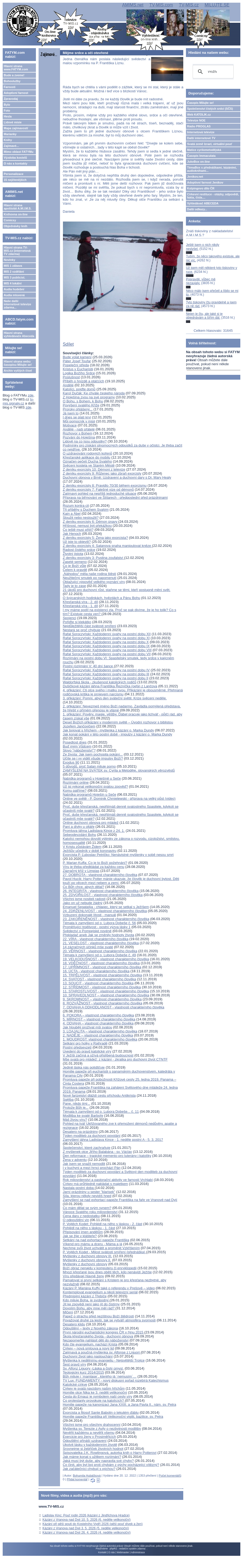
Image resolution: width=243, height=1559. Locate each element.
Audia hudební (14, 289)
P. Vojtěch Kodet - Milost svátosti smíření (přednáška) (104, 1252)
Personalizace (13, 174)
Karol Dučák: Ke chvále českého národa (94, 393)
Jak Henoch (72, 534)
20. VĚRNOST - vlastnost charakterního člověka (100, 951)
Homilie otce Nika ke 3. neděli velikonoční (95, 1392)
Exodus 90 (71, 762)
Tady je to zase (74, 586)
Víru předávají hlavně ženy (83, 1276)
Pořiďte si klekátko (77, 622)
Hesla (8, 116)
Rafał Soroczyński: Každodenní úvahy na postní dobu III (106, 674)
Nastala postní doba (79, 1188)
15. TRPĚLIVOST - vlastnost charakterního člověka (102, 975)
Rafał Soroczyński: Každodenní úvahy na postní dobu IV (106, 670)
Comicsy (10, 220)
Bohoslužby (12, 81)
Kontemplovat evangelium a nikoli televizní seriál (100, 1292)
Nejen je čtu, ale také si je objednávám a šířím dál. (204, 315)
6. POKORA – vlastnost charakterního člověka (98, 1015)
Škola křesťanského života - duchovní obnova (98, 1336)
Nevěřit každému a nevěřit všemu (88, 1433)
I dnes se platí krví (77, 417)
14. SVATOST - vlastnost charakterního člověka (99, 979)
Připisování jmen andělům (83, 1232)
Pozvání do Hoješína (79, 437)
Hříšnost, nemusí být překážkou (87, 526)
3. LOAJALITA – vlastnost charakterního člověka (100, 1031)
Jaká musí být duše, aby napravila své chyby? (98, 1461)
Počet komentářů (170, 1475)
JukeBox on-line (198, 161)
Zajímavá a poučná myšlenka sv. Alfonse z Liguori (102, 1352)
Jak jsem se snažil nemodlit (84, 1164)
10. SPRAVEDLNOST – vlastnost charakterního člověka (106, 995)
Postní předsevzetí (77, 1047)
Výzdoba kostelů (15, 157)
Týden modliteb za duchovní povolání (91, 1136)
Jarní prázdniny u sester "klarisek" (89, 1192)
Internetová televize (200, 132)
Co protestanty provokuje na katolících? (94, 1400)
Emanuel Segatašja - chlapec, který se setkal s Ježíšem (106, 907)
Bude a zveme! (14, 75)
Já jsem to (70, 413)
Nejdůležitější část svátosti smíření (89, 626)
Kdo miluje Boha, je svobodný (86, 1300)
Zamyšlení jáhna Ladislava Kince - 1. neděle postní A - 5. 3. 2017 (113, 1140)
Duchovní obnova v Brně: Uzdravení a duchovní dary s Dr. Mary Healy (117, 477)
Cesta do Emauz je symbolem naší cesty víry (97, 1396)
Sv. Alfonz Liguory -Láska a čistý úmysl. (93, 1368)
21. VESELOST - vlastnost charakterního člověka (101, 943)
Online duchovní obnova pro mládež (90, 823)
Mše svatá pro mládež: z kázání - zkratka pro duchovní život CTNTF (115, 1059)
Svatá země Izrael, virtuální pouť (209, 144)
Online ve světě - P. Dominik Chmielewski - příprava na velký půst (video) (119, 798)
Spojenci (69, 618)
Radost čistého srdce (79, 550)
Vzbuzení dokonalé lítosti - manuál (89, 915)
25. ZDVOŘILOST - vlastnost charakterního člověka (103, 895)
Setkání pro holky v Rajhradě (85, 1043)
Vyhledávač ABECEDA (202, 203)
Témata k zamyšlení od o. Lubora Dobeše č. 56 (99, 923)
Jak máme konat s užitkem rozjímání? (92, 1457)
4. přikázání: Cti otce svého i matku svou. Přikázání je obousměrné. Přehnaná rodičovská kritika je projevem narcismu (123, 692)
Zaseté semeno (75, 562)
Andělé (68, 385)
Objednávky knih (15, 226)
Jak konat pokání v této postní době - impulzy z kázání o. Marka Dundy (117, 734)
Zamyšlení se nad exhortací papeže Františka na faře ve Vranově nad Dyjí (120, 1200)
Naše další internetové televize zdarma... (17, 304)
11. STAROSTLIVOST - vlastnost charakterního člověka (106, 991)
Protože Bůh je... (75, 1108)
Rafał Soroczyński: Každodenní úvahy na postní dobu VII (107, 654)
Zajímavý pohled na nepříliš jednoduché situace (99, 493)
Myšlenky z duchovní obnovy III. (87, 1256)
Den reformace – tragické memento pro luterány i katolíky (107, 1156)
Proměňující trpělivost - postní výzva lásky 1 (96, 927)
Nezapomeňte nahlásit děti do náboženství (96, 1340)
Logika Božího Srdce (79, 373)
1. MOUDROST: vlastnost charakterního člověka (100, 1039)
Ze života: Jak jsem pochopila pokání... (93, 754)
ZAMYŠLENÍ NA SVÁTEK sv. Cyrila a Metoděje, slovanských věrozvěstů (119, 770)
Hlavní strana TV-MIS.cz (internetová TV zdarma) (17, 251)
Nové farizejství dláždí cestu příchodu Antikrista (99, 1095)
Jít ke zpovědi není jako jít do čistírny (91, 1304)
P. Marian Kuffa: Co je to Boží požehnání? (95, 863)
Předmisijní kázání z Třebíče (85, 1296)
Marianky (10, 134)
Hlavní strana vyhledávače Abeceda (19, 334)
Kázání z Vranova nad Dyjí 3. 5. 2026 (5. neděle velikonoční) (86, 1528)
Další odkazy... (197, 209)
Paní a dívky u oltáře (79, 827)
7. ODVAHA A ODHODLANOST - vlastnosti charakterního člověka (113, 1007)
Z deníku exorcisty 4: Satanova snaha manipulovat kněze (107, 546)
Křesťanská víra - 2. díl (80, 602)
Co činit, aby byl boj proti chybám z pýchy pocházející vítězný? (111, 1465)
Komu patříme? (75, 790)
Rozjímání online (76, 782)
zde (30, 395)
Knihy (8, 140)
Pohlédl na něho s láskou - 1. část (89, 1228)
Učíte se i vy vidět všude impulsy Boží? (93, 758)
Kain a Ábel (72, 514)
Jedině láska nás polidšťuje (84, 1067)
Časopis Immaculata (201, 155)
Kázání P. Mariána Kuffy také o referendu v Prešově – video (109, 1288)
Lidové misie (13, 122)
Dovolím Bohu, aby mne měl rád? (89, 1308)
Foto (7, 110)
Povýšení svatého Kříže (81, 405)
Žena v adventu (75, 1160)
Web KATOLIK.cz (199, 114)
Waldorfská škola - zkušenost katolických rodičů (99, 682)
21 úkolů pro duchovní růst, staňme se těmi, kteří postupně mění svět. (116, 590)
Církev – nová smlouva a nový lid (88, 1348)
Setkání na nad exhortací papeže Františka (96, 1240)
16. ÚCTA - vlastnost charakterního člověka (96, 971)
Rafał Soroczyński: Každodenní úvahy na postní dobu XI (106, 638)
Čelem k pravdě (75, 570)
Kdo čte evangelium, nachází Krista (90, 1344)
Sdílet (68, 344)
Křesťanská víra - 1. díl (80, 606)
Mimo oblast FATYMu (18, 151)
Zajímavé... (11, 145)
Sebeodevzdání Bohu (79, 835)
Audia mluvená (14, 295)
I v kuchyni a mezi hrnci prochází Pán (91, 1168)
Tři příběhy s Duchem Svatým (86, 510)
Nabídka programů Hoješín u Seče (89, 794)
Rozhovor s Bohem (77, 433)
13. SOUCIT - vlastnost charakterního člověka (98, 983)
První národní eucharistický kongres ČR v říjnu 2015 (103, 1332)
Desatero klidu (74, 1324)
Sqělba (68, 1099)
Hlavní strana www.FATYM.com (16, 67)
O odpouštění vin (76, 1220)
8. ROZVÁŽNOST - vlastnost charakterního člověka (102, 1003)
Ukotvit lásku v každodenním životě (90, 1445)
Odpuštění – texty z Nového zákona (90, 1328)
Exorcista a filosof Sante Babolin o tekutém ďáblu (101, 1413)
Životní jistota (73, 554)
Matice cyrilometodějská (204, 149)
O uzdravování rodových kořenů (87, 453)
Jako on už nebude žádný (82, 903)
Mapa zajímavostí (16, 128)
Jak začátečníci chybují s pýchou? (89, 1469)
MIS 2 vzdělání (14, 271)
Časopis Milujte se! (200, 102)
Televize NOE (196, 120)
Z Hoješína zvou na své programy (89, 397)
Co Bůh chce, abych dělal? (83, 887)
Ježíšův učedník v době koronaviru (89, 851)
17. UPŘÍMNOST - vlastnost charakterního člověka (102, 967)
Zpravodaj (11, 98)
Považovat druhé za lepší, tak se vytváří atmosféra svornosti (109, 1320)
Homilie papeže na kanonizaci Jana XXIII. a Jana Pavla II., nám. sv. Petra (119, 1404)
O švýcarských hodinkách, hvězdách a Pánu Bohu (101, 598)
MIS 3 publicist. (14, 277)
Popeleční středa (76, 365)
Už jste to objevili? (77, 542)
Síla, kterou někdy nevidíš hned (87, 1196)
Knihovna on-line (16, 214)
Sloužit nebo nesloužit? (81, 518)
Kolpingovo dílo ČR (200, 188)
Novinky (9, 259)
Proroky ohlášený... (77, 409)
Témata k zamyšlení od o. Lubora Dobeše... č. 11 (101, 1112)
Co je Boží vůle (74, 566)
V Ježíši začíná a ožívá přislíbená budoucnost (98, 1055)
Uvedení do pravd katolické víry (87, 1051)
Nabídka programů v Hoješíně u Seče (92, 778)
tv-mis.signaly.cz (18, 401)
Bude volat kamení (77, 357)
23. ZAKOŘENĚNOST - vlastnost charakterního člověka (106, 919)
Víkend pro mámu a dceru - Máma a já (92, 1244)
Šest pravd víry (74, 1364)
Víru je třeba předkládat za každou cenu (93, 867)
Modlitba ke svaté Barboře (83, 1116)
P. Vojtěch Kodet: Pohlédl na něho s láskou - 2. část (102, 1224)
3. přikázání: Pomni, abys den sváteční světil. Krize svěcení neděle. (115, 698)
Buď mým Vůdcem (77, 746)
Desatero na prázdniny (80, 1132)
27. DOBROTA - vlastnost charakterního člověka (100, 875)
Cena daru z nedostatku (81, 1216)
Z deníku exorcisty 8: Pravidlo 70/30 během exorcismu (105, 485)
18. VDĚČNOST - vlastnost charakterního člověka (101, 963)
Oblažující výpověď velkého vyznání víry (94, 582)
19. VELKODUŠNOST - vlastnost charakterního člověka (106, 959)
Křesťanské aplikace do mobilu (86, 457)
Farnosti (9, 87)
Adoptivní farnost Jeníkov (205, 182)
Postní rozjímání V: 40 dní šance (88, 666)
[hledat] (212, 71)
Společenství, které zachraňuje (86, 1148)
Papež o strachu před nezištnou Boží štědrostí (98, 1316)
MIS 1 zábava (13, 265)
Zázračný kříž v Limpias (81, 871)
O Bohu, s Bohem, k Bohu (83, 401)
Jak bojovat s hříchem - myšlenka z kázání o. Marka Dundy (108, 730)
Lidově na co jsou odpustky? (85, 441)
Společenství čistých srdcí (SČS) (210, 108)
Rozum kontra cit (76, 506)
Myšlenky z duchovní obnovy (85, 1264)
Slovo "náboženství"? (79, 750)
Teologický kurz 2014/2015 (83, 1372)
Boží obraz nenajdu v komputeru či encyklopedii (99, 1268)
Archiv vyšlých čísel (18, 370)
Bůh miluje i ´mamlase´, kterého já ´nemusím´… (99, 1376)
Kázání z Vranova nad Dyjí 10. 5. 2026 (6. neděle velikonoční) (87, 1520)
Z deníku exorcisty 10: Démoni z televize (94, 469)
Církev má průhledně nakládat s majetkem (95, 1184)
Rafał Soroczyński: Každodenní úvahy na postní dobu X (106, 642)
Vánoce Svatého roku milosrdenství (90, 1212)
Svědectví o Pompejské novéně (87, 931)
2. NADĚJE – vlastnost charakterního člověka (98, 1035)
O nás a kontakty (15, 163)
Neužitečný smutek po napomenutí (89, 578)
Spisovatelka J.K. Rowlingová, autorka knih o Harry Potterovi (109, 1453)
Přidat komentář (77, 1479)
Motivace (70, 425)
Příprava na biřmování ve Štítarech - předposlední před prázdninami (115, 497)
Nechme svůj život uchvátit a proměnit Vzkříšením (101, 1248)
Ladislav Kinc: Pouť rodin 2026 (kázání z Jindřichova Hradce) (86, 1515)
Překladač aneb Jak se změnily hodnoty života (98, 935)
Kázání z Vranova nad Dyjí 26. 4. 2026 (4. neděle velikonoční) (87, 1532)
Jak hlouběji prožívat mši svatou (87, 1027)
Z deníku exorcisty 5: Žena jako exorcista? (95, 538)
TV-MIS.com (161, 5)
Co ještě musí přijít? (78, 530)
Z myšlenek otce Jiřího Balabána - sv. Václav (97, 1152)
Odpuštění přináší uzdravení (84, 1441)
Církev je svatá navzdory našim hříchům (94, 1388)
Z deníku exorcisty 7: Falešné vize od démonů (98, 489)
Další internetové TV (201, 138)
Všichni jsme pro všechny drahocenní (91, 1425)
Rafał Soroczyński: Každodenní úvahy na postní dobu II (105, 678)
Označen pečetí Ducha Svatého (87, 461)
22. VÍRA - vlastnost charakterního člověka (95, 939)
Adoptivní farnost (16, 92)
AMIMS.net (132, 5)
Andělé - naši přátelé (79, 429)
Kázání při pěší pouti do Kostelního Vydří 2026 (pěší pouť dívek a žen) (93, 1524)
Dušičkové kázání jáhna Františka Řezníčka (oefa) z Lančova (110, 686)
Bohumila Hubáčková (87, 1475)
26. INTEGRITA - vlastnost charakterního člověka (101, 891)
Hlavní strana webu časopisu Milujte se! (18, 363)
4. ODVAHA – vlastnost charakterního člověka (98, 1023)
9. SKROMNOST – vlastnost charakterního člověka (102, 999)
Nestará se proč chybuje (81, 630)
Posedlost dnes (75, 742)
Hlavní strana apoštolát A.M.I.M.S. (18, 207)
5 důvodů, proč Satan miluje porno (89, 766)
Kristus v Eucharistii (78, 369)
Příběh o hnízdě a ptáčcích (83, 381)
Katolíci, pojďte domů (79, 389)
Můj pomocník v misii (79, 421)
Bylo (7, 104)
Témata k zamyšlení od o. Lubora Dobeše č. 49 (99, 955)
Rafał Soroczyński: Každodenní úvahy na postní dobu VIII (107, 650)
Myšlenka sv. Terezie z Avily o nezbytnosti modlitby (102, 1429)
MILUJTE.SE (217, 5)
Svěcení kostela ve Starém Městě (89, 465)
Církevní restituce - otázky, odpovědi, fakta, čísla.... (213, 196)
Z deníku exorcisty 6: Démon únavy (90, 522)
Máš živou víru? (75, 1120)
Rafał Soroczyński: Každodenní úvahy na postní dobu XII (107, 634)
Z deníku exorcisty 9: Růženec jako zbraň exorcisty (102, 473)
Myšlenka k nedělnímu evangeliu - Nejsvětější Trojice (104, 1360)
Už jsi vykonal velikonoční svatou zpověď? (95, 786)
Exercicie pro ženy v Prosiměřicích (89, 1437)
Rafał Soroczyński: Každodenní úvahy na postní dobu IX (106, 646)
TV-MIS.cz (189, 5)
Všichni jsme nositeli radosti (84, 899)
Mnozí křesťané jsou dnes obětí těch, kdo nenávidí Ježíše (107, 1272)
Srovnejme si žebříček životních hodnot (93, 1449)
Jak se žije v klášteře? (80, 1236)
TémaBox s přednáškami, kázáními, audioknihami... (212, 169)
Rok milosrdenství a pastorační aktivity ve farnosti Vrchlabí (108, 1180)
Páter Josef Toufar (77, 361)
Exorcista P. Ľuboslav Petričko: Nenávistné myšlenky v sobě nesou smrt (118, 855)
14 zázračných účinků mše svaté (88, 947)
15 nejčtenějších (15, 179)
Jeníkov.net (195, 176)
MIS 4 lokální (13, 283)
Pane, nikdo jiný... (76, 1103)
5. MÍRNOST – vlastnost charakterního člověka (99, 1019)
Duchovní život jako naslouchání (88, 1356)
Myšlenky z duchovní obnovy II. (87, 1260)
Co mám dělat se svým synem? (87, 1208)
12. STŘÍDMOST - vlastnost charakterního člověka (102, 987)
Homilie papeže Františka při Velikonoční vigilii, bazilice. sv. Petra (113, 1417)
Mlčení (68, 1312)
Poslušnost (71, 377)
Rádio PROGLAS (199, 126)
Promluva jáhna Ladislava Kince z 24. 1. (94, 831)
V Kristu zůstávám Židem (82, 847)
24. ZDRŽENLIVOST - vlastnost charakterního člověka (105, 911)
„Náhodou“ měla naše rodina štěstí (89, 574)
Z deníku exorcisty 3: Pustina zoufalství (93, 558)
